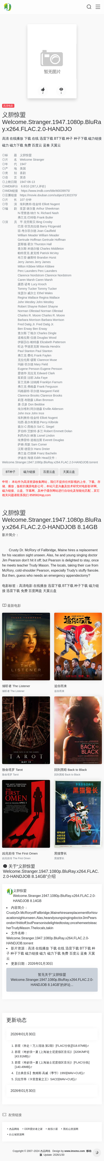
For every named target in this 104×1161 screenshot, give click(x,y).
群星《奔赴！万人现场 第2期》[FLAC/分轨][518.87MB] (51, 1045)
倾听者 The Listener (16, 686)
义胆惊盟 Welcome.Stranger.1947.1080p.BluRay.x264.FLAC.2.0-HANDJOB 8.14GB (54, 896)
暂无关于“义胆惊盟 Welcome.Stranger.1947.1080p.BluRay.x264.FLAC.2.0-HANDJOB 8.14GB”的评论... (52, 980)
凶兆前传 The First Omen (20, 853)
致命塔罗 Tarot (12, 769)
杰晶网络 (14, 1129)
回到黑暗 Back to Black (70, 769)
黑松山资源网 (70, 1129)
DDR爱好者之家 (33, 1129)
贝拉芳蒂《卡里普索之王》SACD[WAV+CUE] (44, 1079)
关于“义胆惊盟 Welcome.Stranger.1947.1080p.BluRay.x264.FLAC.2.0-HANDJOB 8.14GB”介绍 (51, 871)
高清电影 (8, 105)
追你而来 (60, 686)
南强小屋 (53, 1129)
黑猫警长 (60, 853)
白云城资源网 (16, 1134)
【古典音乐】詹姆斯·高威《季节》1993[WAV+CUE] (48, 1073)
